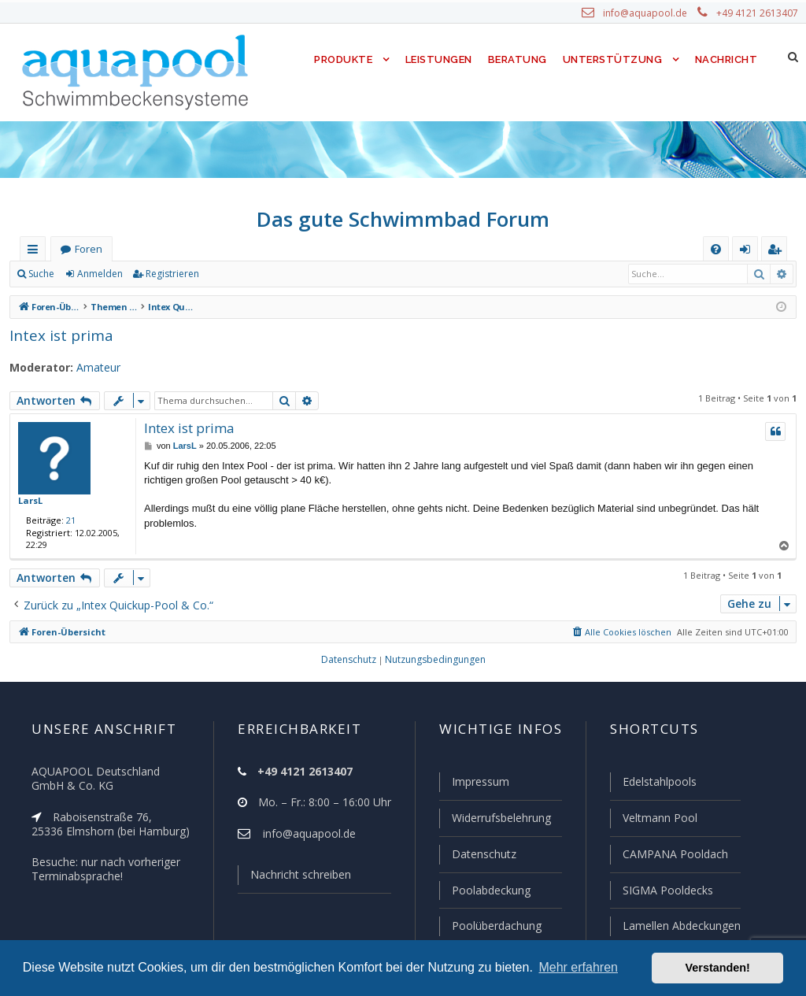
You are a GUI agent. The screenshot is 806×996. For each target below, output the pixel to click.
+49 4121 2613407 (758, 13)
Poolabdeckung (484, 891)
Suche (41, 274)
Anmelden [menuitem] (748, 252)
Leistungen (437, 59)
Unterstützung (612, 59)
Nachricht (725, 59)
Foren (88, 249)
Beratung (518, 59)
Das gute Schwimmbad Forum (403, 219)
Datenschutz (477, 856)
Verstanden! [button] (718, 967)
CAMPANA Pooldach (674, 856)
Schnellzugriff (36, 252)
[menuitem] (716, 249)
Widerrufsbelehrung (494, 820)
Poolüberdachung (489, 926)
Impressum (473, 785)
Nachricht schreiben (295, 878)
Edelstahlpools (658, 785)
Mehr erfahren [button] (578, 967)
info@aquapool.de (651, 13)
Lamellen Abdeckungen (680, 926)
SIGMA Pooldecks (667, 891)
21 (67, 519)
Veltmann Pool (658, 820)
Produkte (339, 59)
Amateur (91, 367)
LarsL (30, 500)
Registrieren (169, 274)
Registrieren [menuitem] (777, 252)
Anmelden (99, 274)
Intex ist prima (55, 335)
